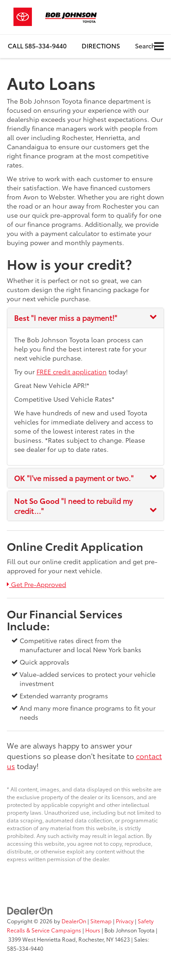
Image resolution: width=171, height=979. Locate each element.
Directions (101, 45)
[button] (37, 46)
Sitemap (101, 921)
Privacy (125, 921)
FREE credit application (71, 371)
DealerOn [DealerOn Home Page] (74, 921)
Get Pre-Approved (36, 584)
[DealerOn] (30, 910)
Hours (92, 930)
